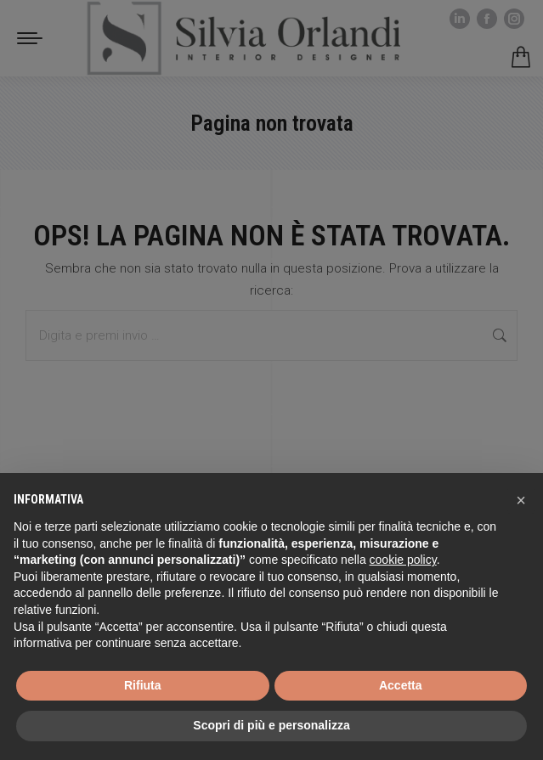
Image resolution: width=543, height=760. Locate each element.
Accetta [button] (400, 685)
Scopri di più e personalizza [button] (271, 725)
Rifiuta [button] (142, 685)
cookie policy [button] (403, 559)
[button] (521, 500)
